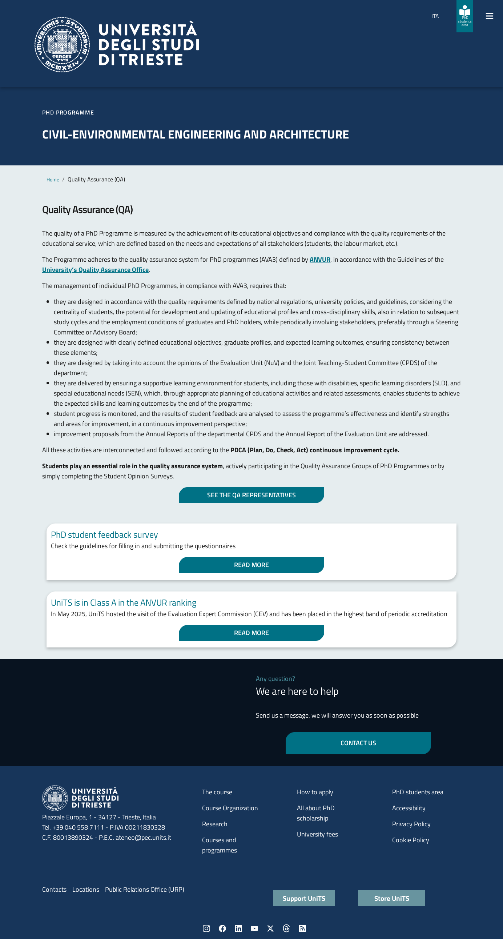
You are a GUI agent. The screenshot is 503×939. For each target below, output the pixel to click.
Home (53, 179)
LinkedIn (238, 928)
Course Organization (230, 808)
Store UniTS (391, 898)
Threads (286, 928)
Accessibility (409, 808)
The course (217, 792)
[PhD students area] (464, 16)
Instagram (206, 928)
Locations (85, 889)
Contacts (54, 889)
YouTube (254, 928)
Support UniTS (304, 898)
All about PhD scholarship (316, 813)
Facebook (222, 928)
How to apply (315, 792)
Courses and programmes (219, 845)
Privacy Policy (411, 824)
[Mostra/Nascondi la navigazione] (489, 16)
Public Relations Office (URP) (144, 889)
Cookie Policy (410, 840)
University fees (317, 834)
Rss (302, 928)
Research (215, 824)
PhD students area (417, 792)
